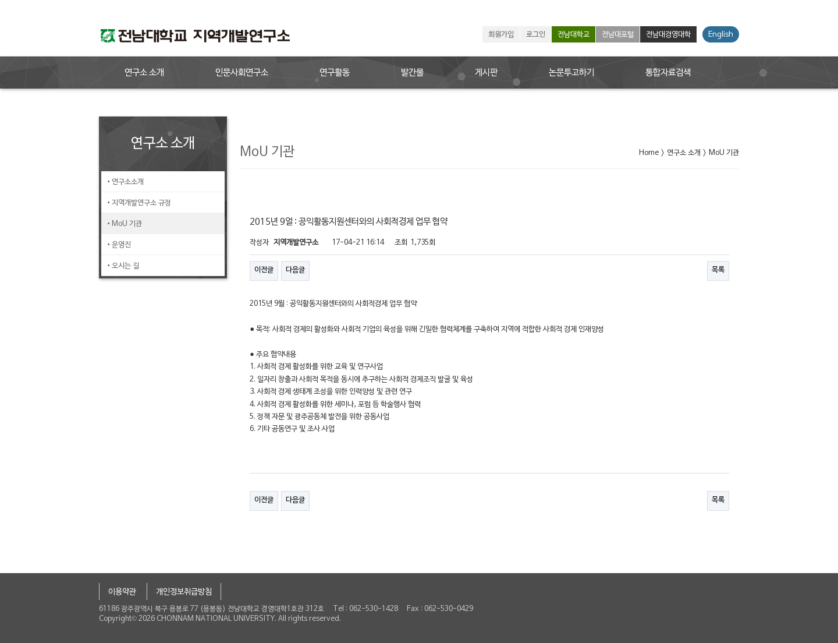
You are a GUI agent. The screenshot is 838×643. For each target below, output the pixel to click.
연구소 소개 (144, 72)
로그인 (535, 35)
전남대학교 (574, 35)
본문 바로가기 (0, 0)
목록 (718, 270)
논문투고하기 (571, 72)
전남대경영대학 (668, 35)
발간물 (412, 72)
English (720, 35)
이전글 (264, 270)
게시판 (486, 72)
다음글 (295, 270)
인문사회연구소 (241, 72)
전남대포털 (618, 35)
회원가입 (501, 35)
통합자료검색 (668, 72)
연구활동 (334, 72)
